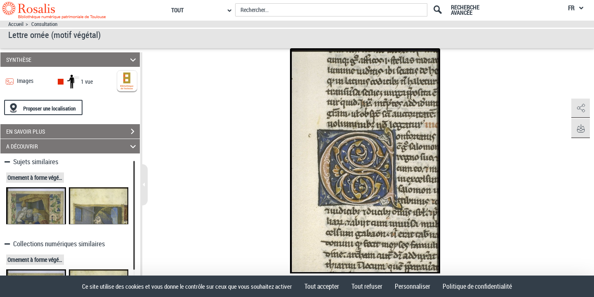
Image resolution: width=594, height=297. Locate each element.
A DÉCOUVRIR (72, 146)
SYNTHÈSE (72, 59)
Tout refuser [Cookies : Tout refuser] (366, 286)
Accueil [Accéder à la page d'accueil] (16, 24)
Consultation (44, 24)
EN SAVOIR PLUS (73, 131)
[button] (579, 108)
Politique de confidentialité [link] (477, 286)
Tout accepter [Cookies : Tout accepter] (321, 286)
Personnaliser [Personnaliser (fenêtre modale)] (412, 286)
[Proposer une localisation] (43, 107)
